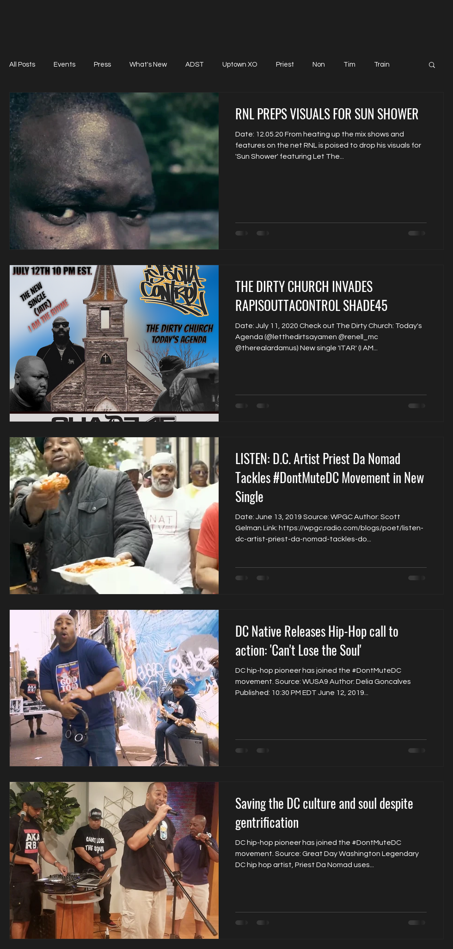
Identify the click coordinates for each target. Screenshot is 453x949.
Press (102, 64)
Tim (349, 64)
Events (64, 64)
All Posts (22, 64)
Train (382, 64)
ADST (194, 64)
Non (318, 64)
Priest (285, 64)
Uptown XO (239, 64)
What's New (148, 64)
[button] (432, 65)
